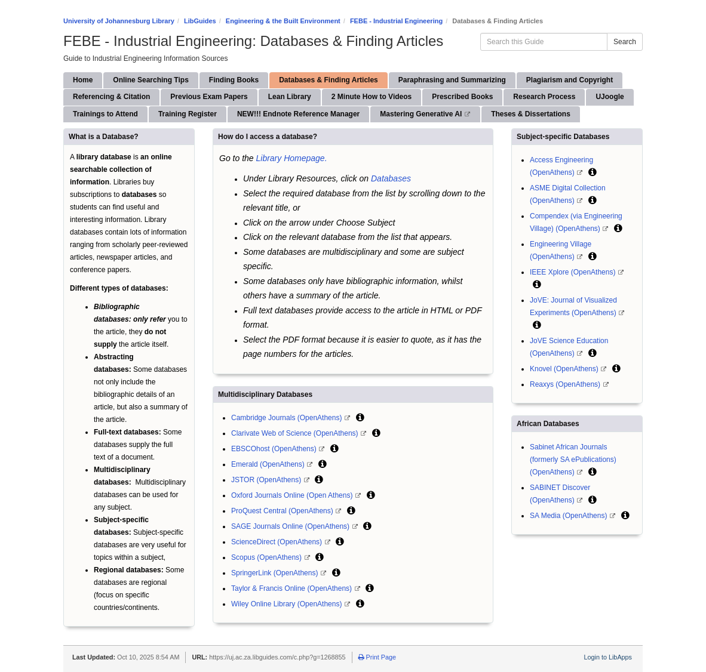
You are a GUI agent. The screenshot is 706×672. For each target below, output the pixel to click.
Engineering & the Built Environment (283, 20)
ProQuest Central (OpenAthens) (283, 511)
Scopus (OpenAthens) (267, 557)
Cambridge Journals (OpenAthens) (287, 418)
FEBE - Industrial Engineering (396, 20)
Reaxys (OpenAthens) (566, 384)
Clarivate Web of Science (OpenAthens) (295, 433)
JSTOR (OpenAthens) (267, 480)
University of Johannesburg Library (118, 20)
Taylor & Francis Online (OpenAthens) (292, 588)
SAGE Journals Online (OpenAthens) (291, 526)
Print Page (377, 657)
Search (624, 42)
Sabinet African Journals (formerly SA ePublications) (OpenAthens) (573, 459)
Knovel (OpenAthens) (565, 369)
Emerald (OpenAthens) (268, 464)
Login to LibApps (608, 657)
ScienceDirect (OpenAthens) (277, 542)
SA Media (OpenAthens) (569, 515)
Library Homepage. (291, 158)
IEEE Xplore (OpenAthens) (574, 272)
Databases (391, 178)
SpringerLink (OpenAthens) (275, 573)
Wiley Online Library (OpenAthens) (287, 604)
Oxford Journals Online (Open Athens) (293, 495)
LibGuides (200, 20)
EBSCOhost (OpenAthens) (274, 449)
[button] (360, 417)
